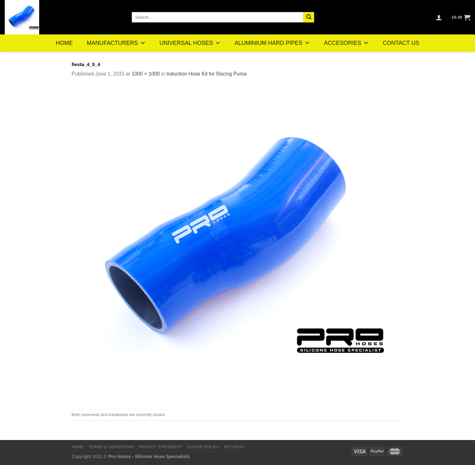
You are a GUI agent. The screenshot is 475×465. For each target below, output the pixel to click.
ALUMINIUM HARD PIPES (272, 43)
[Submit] (308, 17)
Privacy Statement (161, 447)
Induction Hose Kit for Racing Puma (207, 73)
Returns (234, 447)
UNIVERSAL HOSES (190, 43)
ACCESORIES (346, 43)
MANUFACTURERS (116, 43)
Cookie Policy (203, 447)
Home (78, 447)
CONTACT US (401, 43)
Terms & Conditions (111, 447)
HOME (64, 43)
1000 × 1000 (145, 73)
